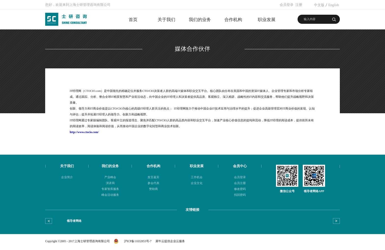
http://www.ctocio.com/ (84, 132)
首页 (133, 19)
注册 (298, 5)
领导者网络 (74, 221)
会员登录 (286, 5)
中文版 (319, 5)
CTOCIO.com (92, 91)
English (333, 5)
